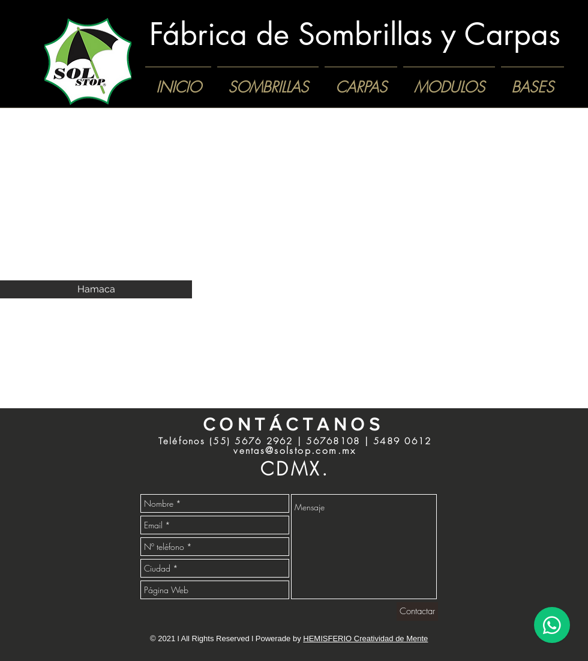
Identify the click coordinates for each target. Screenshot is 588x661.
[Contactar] (417, 611)
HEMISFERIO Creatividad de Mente (365, 638)
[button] (96, 207)
